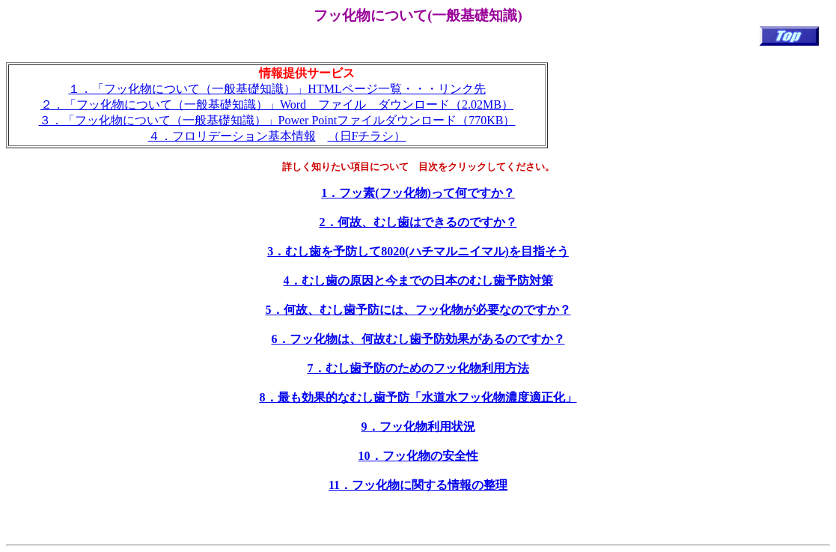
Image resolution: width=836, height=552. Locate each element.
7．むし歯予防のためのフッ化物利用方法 (418, 368)
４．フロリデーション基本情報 (232, 136)
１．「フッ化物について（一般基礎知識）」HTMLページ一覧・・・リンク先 (276, 88)
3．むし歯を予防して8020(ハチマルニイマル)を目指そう (418, 251)
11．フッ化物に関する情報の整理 (418, 485)
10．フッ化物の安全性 (418, 455)
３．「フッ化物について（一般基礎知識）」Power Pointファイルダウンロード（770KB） (277, 120)
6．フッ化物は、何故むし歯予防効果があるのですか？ (418, 339)
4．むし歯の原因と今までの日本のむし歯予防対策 (418, 280)
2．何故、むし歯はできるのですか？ (418, 222)
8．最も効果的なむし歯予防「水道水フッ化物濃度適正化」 (418, 397)
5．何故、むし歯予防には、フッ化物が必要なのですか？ (418, 309)
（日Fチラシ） (367, 136)
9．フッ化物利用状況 (418, 426)
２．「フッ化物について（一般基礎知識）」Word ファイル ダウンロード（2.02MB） (276, 104)
